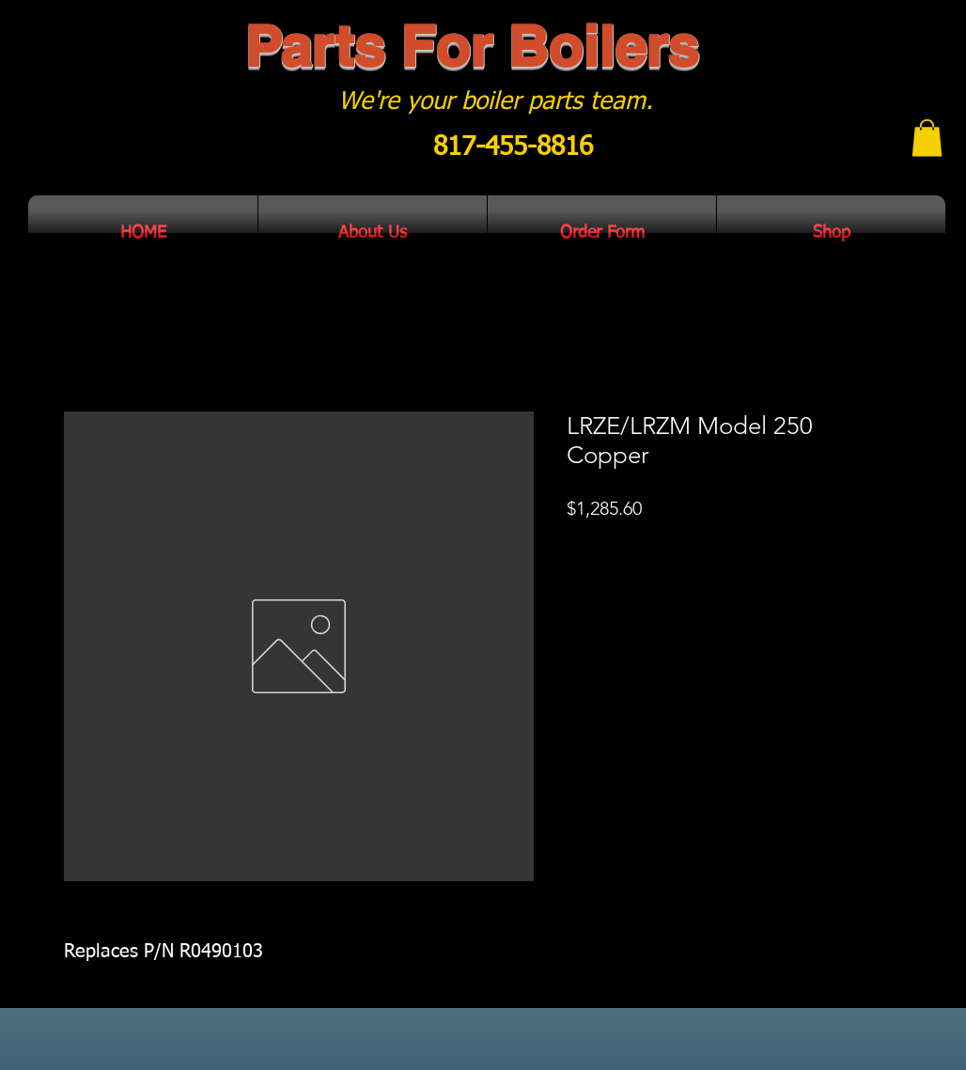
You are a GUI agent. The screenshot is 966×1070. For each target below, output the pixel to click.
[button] (927, 137)
